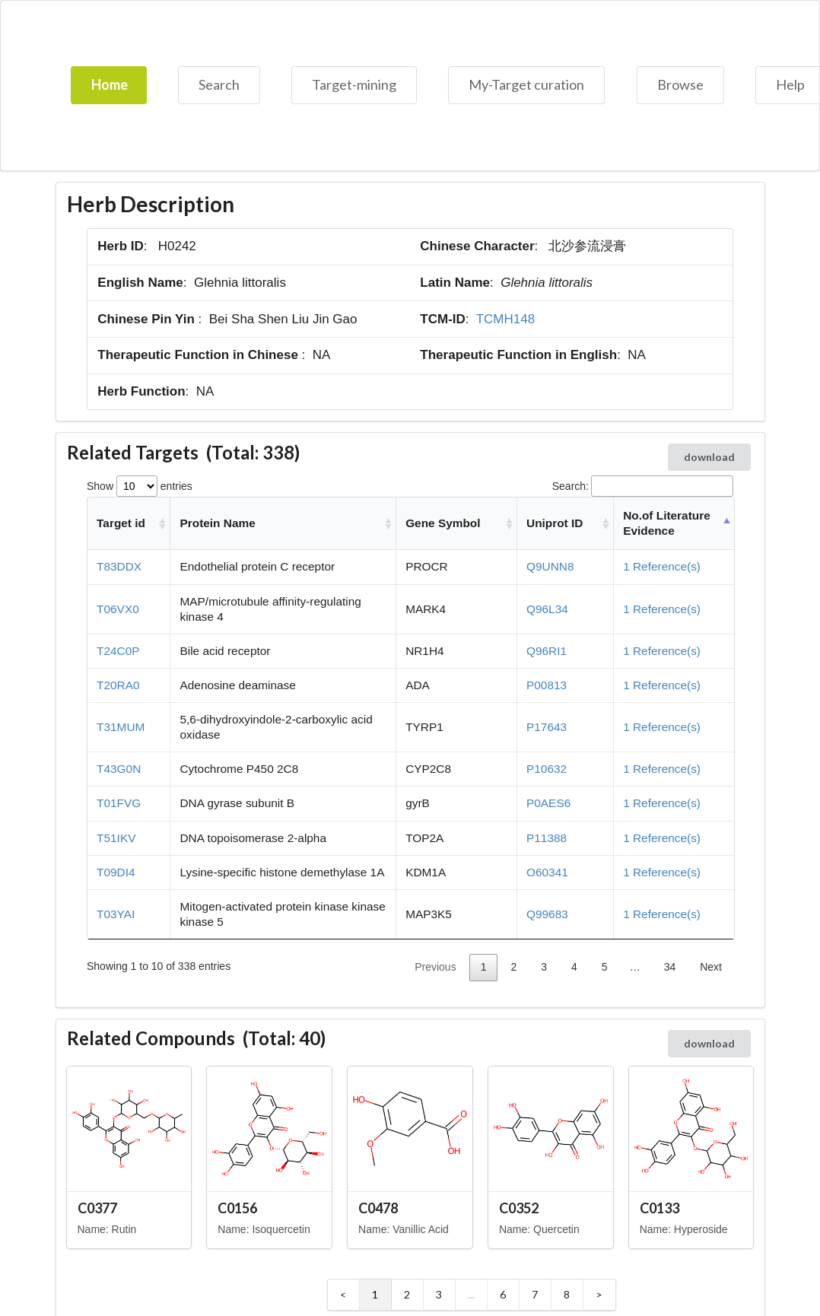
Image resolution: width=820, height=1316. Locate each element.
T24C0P (118, 650)
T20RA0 (118, 685)
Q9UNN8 (550, 566)
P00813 (546, 685)
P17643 (546, 726)
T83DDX (119, 566)
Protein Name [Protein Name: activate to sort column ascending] (218, 523)
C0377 (97, 1208)
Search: (642, 486)
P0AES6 (548, 802)
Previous (435, 967)
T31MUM (121, 726)
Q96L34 (547, 608)
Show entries (139, 486)
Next (711, 967)
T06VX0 (118, 608)
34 (670, 967)
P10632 (546, 768)
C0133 (659, 1208)
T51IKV (116, 837)
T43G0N (119, 768)
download (709, 456)
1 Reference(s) (662, 566)
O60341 (547, 872)
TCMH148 (505, 319)
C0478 (378, 1208)
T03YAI (116, 914)
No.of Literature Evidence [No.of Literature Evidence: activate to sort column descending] (666, 523)
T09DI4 (116, 872)
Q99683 (547, 914)
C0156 (237, 1208)
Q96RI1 (546, 650)
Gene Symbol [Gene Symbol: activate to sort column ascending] (442, 523)
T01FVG (119, 802)
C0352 (519, 1208)
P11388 (546, 837)
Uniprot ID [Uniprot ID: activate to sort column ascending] (554, 523)
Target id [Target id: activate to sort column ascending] (121, 523)
